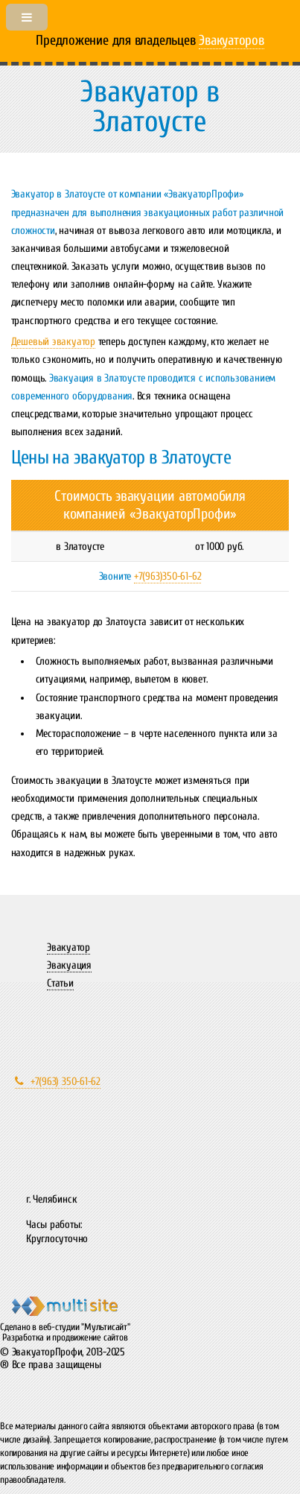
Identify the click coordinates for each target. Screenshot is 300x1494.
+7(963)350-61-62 (167, 576)
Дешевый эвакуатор (53, 341)
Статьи (60, 983)
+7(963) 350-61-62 (57, 1081)
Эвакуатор (68, 947)
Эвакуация (69, 965)
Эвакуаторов (231, 40)
